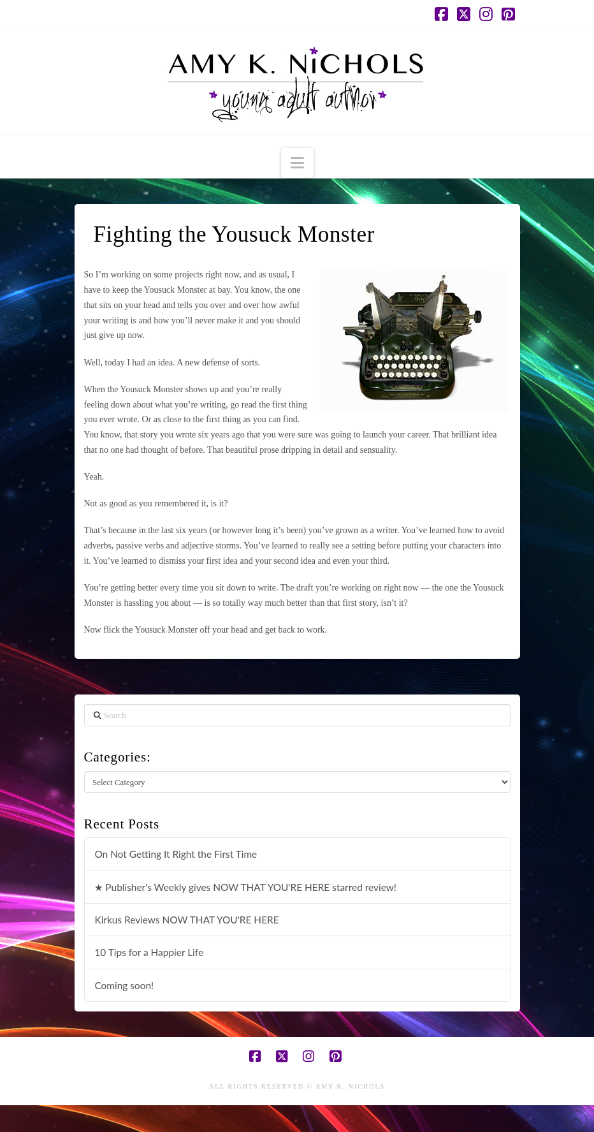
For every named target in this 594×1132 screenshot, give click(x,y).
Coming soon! (124, 985)
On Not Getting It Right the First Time (175, 854)
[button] (297, 163)
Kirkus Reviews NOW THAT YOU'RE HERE (186, 919)
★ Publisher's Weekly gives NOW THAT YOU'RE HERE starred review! (245, 887)
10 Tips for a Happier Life (148, 952)
